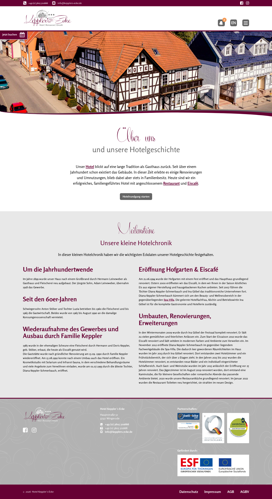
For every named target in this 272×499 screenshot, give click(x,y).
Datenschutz (188, 491)
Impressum (212, 491)
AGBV (244, 491)
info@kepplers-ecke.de (116, 431)
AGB (230, 491)
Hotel (90, 166)
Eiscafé (193, 183)
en (233, 23)
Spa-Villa (169, 300)
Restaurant (171, 183)
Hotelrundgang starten (136, 196)
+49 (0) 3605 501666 (114, 424)
